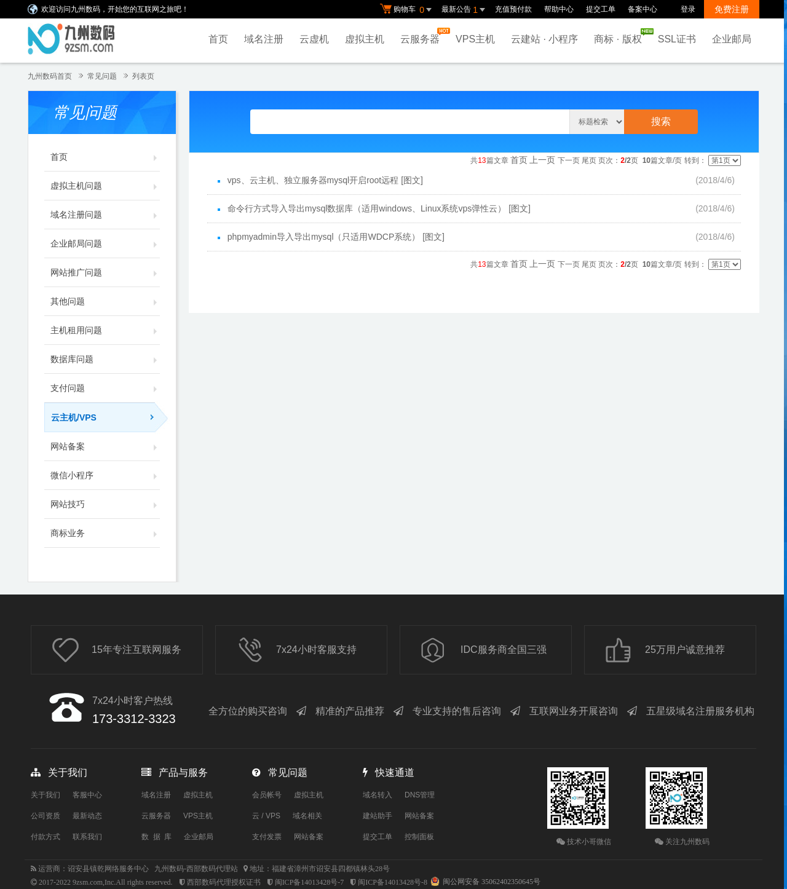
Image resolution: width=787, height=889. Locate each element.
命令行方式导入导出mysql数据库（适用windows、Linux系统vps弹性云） (367, 208)
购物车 (407, 10)
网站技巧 (105, 504)
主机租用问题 (105, 330)
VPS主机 (475, 39)
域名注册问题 (105, 214)
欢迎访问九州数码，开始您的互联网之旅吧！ (115, 9)
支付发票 (267, 836)
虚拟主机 (364, 39)
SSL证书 (677, 39)
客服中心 (87, 795)
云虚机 (314, 39)
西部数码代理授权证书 (224, 882)
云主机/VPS (105, 417)
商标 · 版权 (620, 36)
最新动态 (87, 816)
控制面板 (419, 836)
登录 (688, 9)
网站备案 (105, 446)
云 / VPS (266, 816)
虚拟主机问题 (105, 186)
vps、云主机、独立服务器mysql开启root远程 (312, 180)
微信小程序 (105, 475)
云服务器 (423, 36)
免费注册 (731, 9)
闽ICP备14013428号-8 (392, 882)
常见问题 (102, 76)
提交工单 (600, 9)
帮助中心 (559, 9)
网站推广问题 (105, 272)
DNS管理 (420, 795)
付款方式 (45, 836)
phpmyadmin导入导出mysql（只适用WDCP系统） (323, 237)
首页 (218, 39)
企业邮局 (731, 39)
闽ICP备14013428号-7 (309, 882)
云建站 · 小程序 (544, 39)
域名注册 (263, 39)
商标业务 (105, 533)
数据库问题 (105, 359)
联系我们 (87, 836)
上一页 (542, 160)
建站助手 (377, 816)
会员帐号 (267, 795)
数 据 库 (156, 836)
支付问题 (105, 388)
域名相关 (307, 816)
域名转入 (377, 795)
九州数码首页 (50, 76)
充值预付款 (513, 9)
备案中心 (642, 9)
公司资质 (45, 816)
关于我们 (45, 795)
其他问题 (105, 301)
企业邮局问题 (105, 243)
